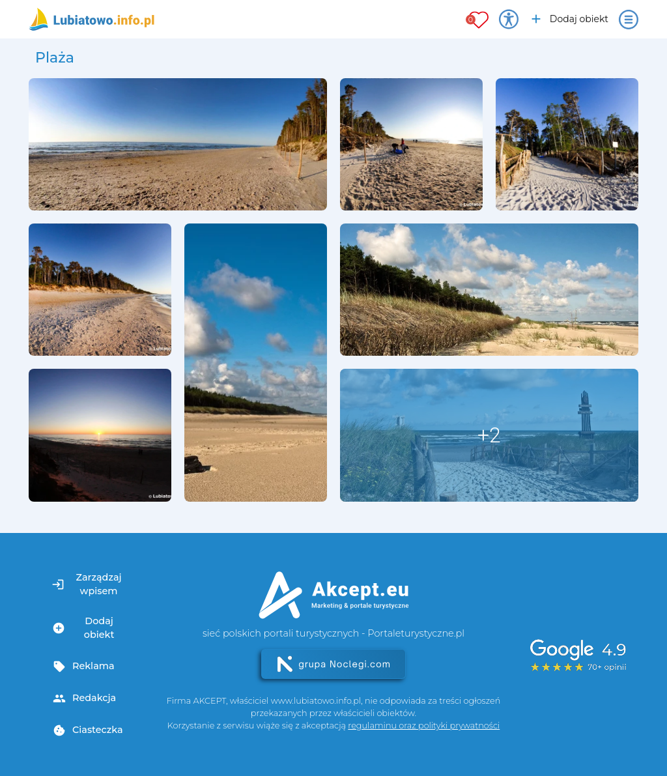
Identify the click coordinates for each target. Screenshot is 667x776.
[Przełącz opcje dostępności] (508, 19)
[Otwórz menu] (628, 19)
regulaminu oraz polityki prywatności (424, 725)
